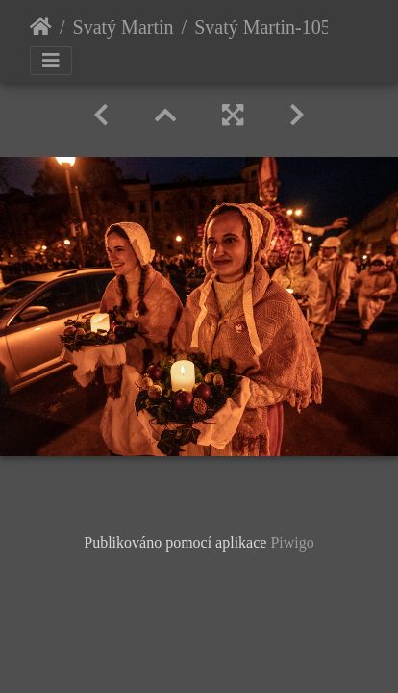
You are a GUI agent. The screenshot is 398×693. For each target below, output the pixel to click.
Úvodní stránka (41, 27)
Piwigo (291, 542)
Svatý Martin (123, 27)
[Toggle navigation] (51, 60)
